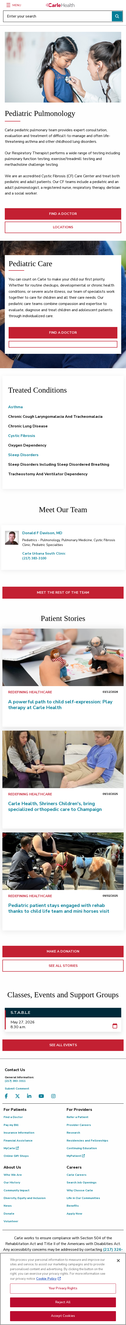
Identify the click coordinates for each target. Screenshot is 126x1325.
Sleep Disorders (23, 455)
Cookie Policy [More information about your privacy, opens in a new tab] (46, 1280)
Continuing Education (82, 1148)
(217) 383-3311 (64, 1079)
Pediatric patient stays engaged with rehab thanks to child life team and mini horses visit (58, 908)
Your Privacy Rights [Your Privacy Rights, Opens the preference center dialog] (63, 1290)
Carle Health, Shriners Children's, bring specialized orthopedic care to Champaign (55, 806)
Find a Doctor (13, 1117)
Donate (9, 1214)
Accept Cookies (63, 1317)
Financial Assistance (18, 1140)
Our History (12, 1182)
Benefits (73, 1206)
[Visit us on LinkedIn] (30, 1096)
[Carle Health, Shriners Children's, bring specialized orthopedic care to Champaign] (63, 759)
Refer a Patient (77, 1117)
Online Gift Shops (16, 1156)
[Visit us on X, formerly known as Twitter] (18, 1096)
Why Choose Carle (80, 1190)
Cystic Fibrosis (21, 435)
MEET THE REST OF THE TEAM (63, 592)
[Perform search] (117, 16)
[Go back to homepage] (60, 5)
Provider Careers (79, 1125)
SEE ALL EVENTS (63, 1045)
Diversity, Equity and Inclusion (25, 1198)
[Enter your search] (63, 16)
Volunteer (11, 1221)
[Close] (118, 1262)
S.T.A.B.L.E (20, 1012)
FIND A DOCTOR (63, 214)
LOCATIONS (63, 227)
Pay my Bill (11, 1125)
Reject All (62, 1304)
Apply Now (74, 1214)
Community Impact (16, 1190)
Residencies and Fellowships (87, 1140)
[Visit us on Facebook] (7, 1096)
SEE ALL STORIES (63, 966)
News (8, 1206)
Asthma (15, 407)
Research (73, 1133)
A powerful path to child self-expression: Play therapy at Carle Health (60, 705)
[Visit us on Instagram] (54, 1096)
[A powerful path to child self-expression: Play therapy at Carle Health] (63, 657)
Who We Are (13, 1175)
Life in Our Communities (83, 1198)
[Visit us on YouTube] (42, 1096)
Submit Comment (17, 1088)
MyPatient (76, 1156)
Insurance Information (19, 1133)
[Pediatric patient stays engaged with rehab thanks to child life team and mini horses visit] (63, 861)
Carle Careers (76, 1175)
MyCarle (11, 1148)
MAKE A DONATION (63, 951)
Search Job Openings (82, 1182)
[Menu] (8, 5)
